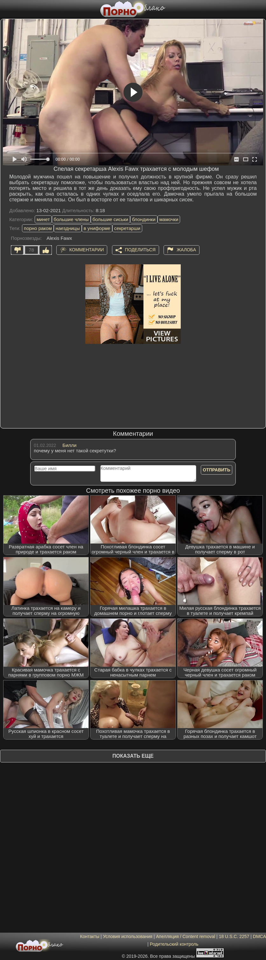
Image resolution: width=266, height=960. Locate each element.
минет (43, 219)
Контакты (89, 936)
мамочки (168, 219)
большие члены (71, 219)
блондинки (144, 219)
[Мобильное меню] (6, 8)
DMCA (259, 936)
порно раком (38, 228)
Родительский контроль (174, 944)
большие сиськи (110, 219)
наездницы (68, 228)
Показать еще (132, 756)
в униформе (97, 228)
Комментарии (86, 249)
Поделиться (140, 249)
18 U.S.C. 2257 (234, 936)
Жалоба (186, 249)
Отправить (216, 469)
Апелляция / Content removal (185, 936)
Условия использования (127, 936)
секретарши (127, 228)
